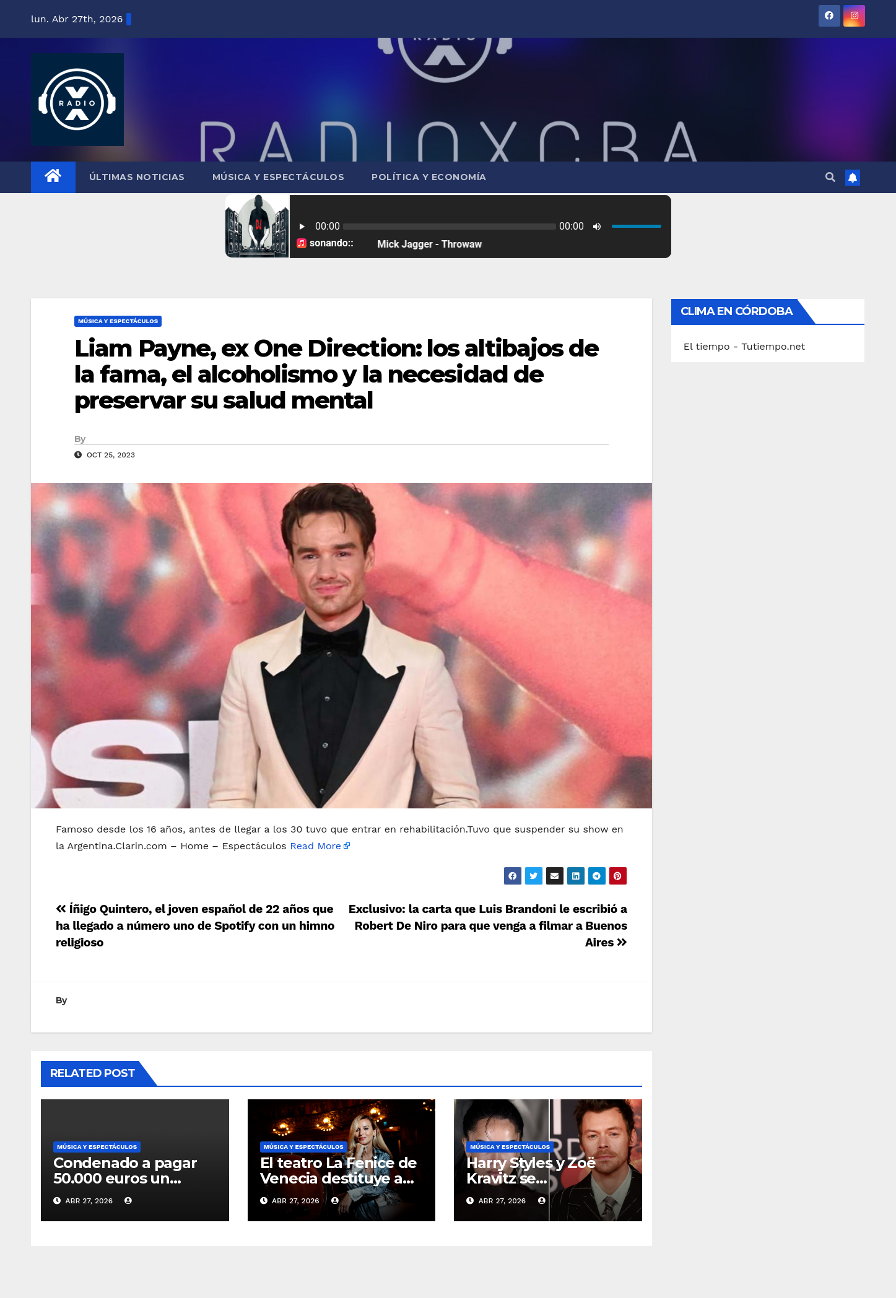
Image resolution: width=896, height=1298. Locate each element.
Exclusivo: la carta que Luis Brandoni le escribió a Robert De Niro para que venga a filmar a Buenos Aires (488, 926)
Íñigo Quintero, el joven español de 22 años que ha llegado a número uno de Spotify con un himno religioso (195, 926)
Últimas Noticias (137, 177)
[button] (830, 177)
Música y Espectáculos (278, 177)
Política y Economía (429, 177)
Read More (315, 846)
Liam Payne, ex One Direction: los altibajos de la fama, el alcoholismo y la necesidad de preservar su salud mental (336, 374)
